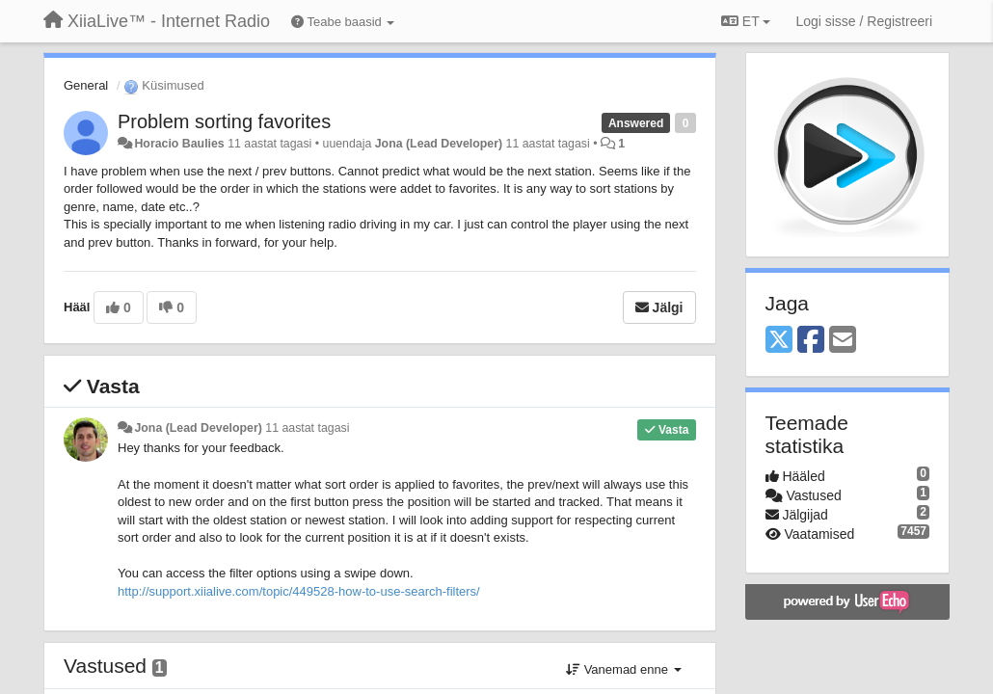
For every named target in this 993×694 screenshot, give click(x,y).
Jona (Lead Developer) (438, 143)
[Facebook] (810, 341)
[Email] (842, 341)
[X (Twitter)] (778, 341)
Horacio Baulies (179, 143)
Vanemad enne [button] (623, 669)
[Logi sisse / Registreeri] (864, 21)
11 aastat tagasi (307, 428)
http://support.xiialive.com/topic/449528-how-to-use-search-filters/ (299, 591)
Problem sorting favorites (224, 121)
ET (745, 21)
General (86, 85)
